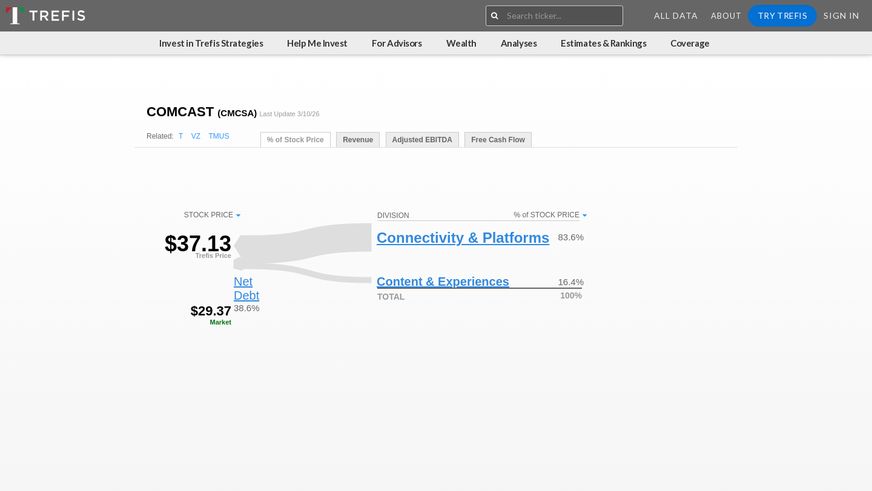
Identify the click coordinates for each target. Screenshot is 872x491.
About (726, 16)
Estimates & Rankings (603, 43)
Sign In (841, 15)
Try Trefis (782, 15)
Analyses (519, 43)
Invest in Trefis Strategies (211, 43)
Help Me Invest (317, 43)
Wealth (461, 43)
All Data (676, 15)
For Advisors (397, 43)
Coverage (689, 43)
